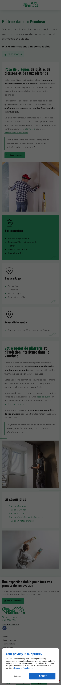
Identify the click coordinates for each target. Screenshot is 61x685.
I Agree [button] (42, 676)
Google (17, 668)
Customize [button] (17, 676)
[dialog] (30, 665)
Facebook (27, 668)
